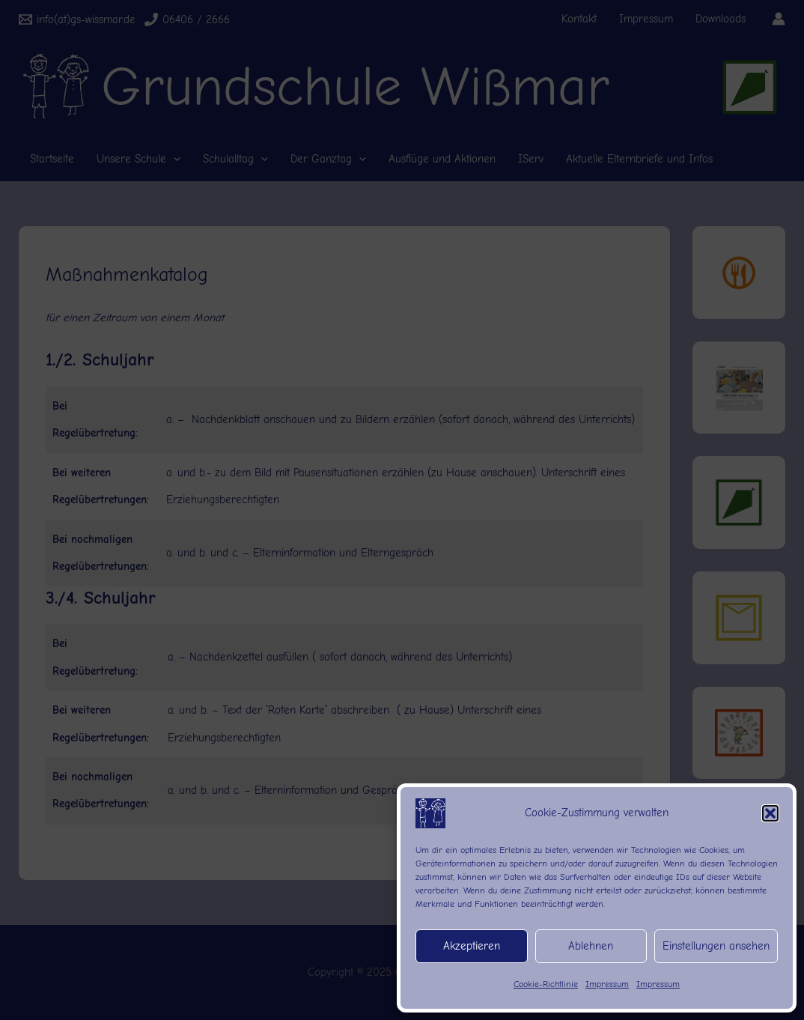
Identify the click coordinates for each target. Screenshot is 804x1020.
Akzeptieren (471, 946)
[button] (770, 813)
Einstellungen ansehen (716, 946)
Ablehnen (590, 946)
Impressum (607, 984)
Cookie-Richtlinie (546, 984)
